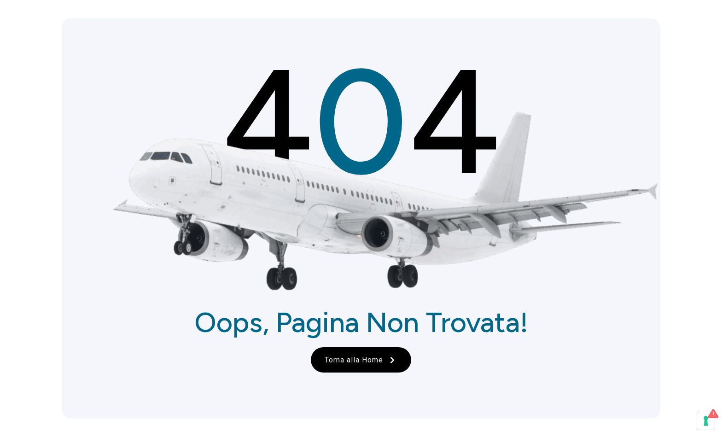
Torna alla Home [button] (361, 359)
